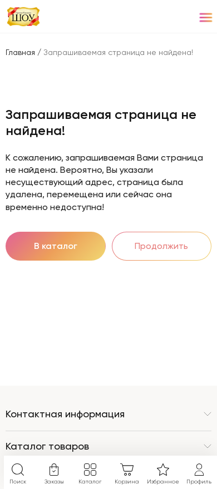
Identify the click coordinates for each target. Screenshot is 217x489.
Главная (20, 52)
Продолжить (161, 246)
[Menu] (206, 17)
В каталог (55, 246)
